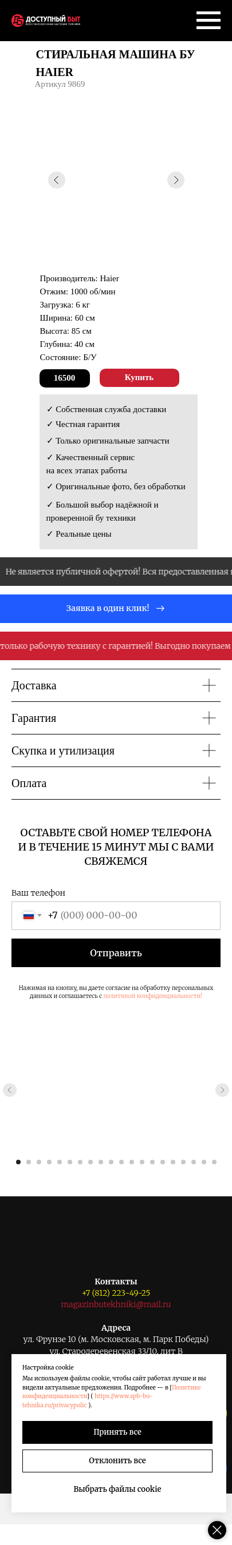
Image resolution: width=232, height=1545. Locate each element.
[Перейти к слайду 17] (183, 1162)
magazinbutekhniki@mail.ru (116, 1304)
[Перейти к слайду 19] (204, 1162)
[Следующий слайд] (222, 1090)
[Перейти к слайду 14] (152, 1162)
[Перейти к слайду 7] (80, 1162)
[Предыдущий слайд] (10, 1090)
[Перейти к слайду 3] (39, 1162)
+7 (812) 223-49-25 (115, 1293)
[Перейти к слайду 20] (214, 1162)
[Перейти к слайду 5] (59, 1162)
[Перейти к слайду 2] (28, 1162)
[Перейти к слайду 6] (70, 1162)
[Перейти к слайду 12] (131, 1162)
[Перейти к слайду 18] (193, 1162)
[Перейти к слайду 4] (49, 1162)
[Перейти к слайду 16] (173, 1162)
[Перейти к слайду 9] (101, 1162)
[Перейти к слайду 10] (111, 1162)
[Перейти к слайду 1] (18, 1162)
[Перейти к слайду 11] (121, 1162)
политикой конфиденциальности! (152, 996)
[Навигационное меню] (208, 20)
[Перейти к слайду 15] (162, 1162)
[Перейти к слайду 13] (142, 1162)
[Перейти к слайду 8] (90, 1162)
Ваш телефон (38, 893)
